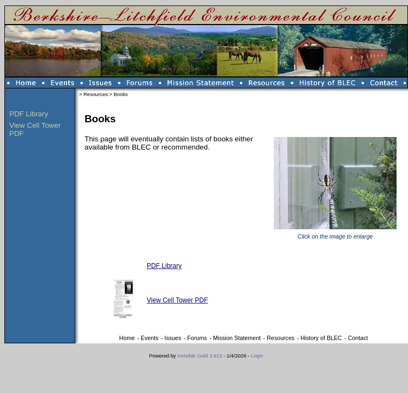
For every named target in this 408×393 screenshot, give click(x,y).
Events (150, 338)
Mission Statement (237, 338)
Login (257, 356)
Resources (95, 94)
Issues (173, 338)
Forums (197, 338)
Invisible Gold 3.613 (200, 356)
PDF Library (28, 114)
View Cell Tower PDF (177, 300)
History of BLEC (321, 338)
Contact (358, 338)
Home (127, 338)
